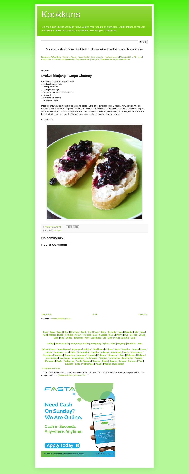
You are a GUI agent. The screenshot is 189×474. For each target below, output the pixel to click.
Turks (77, 364)
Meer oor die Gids (66, 375)
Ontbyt (50, 343)
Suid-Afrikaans (49, 349)
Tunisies (69, 364)
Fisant (96, 332)
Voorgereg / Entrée (79, 343)
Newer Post (46, 314)
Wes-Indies (118, 364)
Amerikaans (64, 349)
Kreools (92, 355)
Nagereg (103, 335)
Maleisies (130, 355)
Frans (143, 349)
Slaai (56, 338)
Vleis (110, 338)
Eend (83, 332)
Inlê (54, 230)
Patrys (119, 335)
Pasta (112, 335)
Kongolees (69, 355)
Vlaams (99, 364)
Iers (67, 352)
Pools (59, 361)
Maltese (141, 355)
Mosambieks (78, 358)
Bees (45, 332)
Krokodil (87, 335)
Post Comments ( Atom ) (61, 319)
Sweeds (122, 361)
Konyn (78, 335)
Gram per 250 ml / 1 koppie (131, 57)
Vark (87, 338)
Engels (135, 349)
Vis (104, 338)
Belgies (87, 349)
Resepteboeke (83, 57)
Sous (59, 230)
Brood (60, 332)
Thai (140, 361)
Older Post (143, 314)
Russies (96, 361)
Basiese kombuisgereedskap (63, 59)
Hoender (128, 332)
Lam (95, 335)
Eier (90, 332)
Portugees (69, 361)
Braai (52, 332)
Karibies (58, 355)
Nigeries (103, 358)
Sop (62, 338)
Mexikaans (64, 358)
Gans (103, 332)
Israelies (95, 352)
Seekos (133, 335)
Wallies (107, 364)
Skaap (142, 335)
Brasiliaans (98, 349)
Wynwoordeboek (83, 59)
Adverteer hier (79, 375)
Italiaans (105, 352)
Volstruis (124, 338)
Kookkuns (60, 14)
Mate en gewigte (112, 57)
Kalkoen (52, 335)
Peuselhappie (62, 343)
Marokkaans (52, 358)
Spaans (113, 361)
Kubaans (101, 355)
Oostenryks (127, 358)
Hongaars (58, 352)
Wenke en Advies (69, 57)
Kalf (45, 335)
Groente (112, 332)
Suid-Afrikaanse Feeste (50, 368)
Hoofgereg (96, 343)
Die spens (95, 59)
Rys (126, 335)
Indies (73, 352)
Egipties (126, 349)
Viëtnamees (88, 364)
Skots (105, 361)
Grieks (48, 352)
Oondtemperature (97, 57)
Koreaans (81, 355)
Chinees (109, 349)
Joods (126, 352)
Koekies (69, 335)
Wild (133, 338)
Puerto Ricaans (83, 361)
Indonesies (83, 352)
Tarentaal (78, 338)
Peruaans (50, 361)
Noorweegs (114, 358)
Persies (138, 358)
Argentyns (76, 349)
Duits (117, 349)
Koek (60, 335)
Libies (122, 355)
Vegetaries (96, 338)
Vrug (116, 338)
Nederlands (91, 358)
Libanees (112, 355)
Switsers (132, 361)
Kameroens (136, 352)
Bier (67, 332)
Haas (120, 332)
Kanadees (48, 355)
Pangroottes (46, 59)
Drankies (74, 332)
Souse (69, 338)
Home (95, 314)
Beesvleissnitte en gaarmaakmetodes (115, 59)
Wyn (140, 343)
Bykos (106, 343)
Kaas (142, 332)
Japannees (116, 352)
